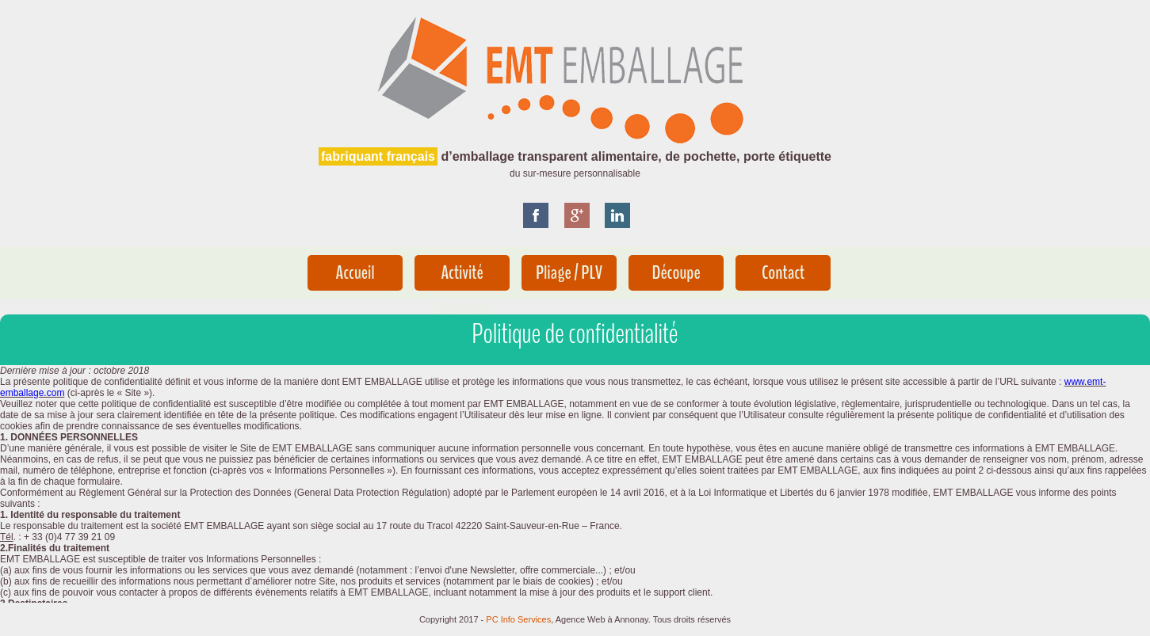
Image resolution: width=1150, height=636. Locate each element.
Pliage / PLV (569, 272)
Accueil (355, 272)
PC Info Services (518, 619)
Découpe (675, 272)
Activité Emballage (462, 275)
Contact (783, 272)
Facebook (542, 222)
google (583, 222)
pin (624, 222)
